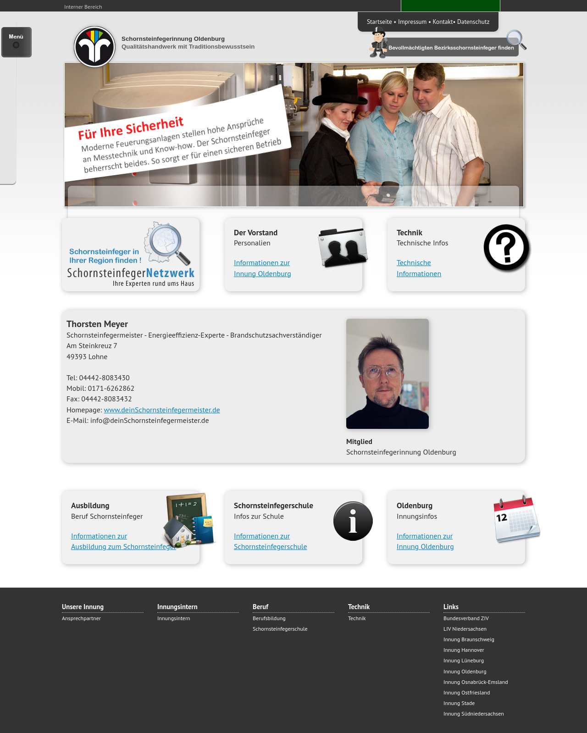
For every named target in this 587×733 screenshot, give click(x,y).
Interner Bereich (83, 6)
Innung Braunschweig (468, 639)
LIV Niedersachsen (465, 628)
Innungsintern (173, 618)
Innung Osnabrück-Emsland (475, 681)
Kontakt (443, 21)
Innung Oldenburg (465, 671)
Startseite (379, 21)
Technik (357, 618)
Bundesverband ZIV (466, 618)
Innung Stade (459, 703)
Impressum (412, 21)
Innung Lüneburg (463, 660)
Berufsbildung (269, 618)
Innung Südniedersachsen (473, 713)
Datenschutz (473, 21)
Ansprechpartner (81, 618)
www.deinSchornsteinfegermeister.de (162, 409)
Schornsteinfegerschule (280, 628)
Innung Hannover (463, 649)
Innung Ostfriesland (466, 692)
